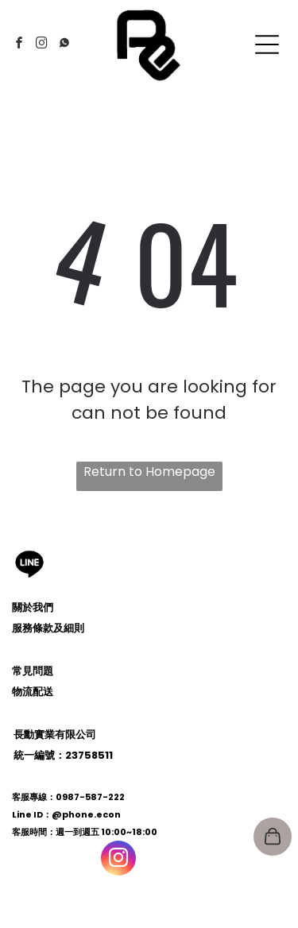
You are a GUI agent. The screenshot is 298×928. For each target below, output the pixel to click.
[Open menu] (267, 44)
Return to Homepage (149, 471)
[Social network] (64, 45)
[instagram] (42, 45)
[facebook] (20, 45)
